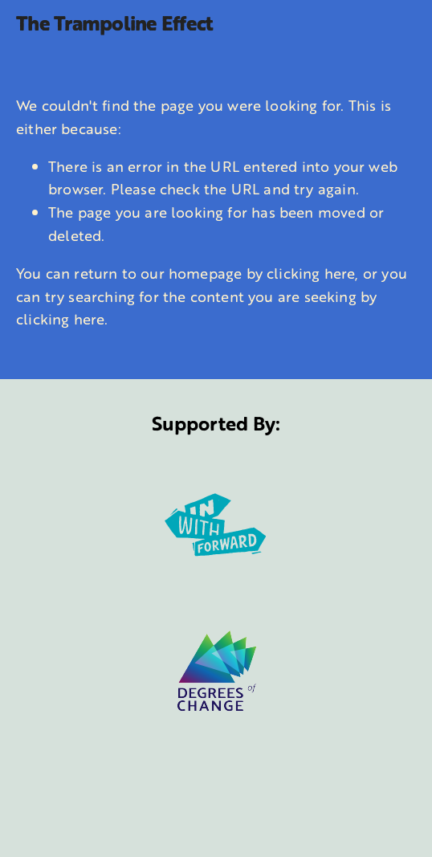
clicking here (311, 273)
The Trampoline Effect (114, 23)
